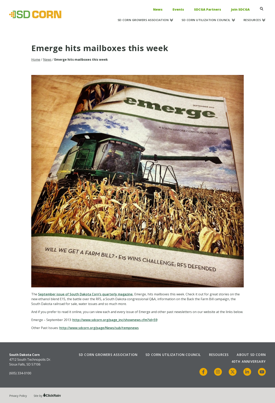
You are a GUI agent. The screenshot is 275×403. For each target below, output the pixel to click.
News (158, 9)
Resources (252, 20)
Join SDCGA (240, 9)
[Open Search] (263, 9)
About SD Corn (251, 354)
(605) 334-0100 (20, 373)
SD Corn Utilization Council (206, 20)
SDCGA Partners (207, 9)
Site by (47, 396)
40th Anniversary (249, 361)
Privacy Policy (18, 396)
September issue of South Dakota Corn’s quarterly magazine (85, 294)
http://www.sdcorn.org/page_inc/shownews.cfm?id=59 (114, 320)
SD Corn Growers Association (143, 20)
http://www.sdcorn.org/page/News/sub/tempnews (99, 328)
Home (35, 59)
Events (178, 9)
